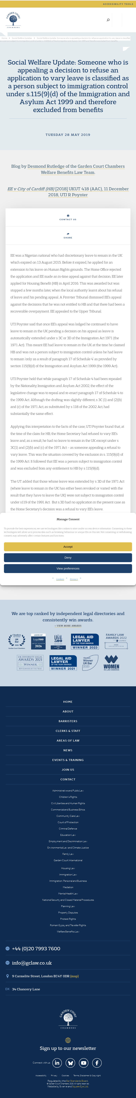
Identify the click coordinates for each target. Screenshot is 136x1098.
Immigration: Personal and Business (68, 880)
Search (108, 20)
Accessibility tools (118, 4)
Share (68, 236)
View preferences (68, 568)
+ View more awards (68, 625)
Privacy (74, 578)
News (68, 750)
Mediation (68, 887)
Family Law (68, 853)
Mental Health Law (68, 893)
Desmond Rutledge (46, 166)
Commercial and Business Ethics (68, 809)
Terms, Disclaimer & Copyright (87, 1075)
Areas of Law (68, 740)
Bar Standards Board (77, 1080)
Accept (68, 546)
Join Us (68, 769)
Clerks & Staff (68, 731)
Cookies (60, 578)
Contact (68, 779)
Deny (67, 557)
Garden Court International (68, 860)
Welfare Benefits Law (68, 931)
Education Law (68, 834)
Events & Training (68, 760)
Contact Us (68, 218)
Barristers (68, 721)
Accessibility (41, 1075)
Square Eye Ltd (80, 1086)
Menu (126, 20)
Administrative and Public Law (68, 790)
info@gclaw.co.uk (32, 963)
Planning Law (68, 906)
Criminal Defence (68, 828)
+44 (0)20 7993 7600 (117, 20)
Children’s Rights (68, 796)
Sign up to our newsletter (68, 1048)
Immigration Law (68, 874)
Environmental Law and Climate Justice (68, 847)
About (68, 711)
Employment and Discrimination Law (68, 841)
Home (68, 702)
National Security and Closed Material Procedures (68, 899)
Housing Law (68, 868)
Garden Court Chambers (13, 20)
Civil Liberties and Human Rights (68, 803)
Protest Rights (68, 918)
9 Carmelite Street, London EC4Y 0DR (45, 976)
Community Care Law (68, 815)
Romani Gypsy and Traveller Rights (68, 925)
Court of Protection (68, 822)
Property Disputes (68, 912)
